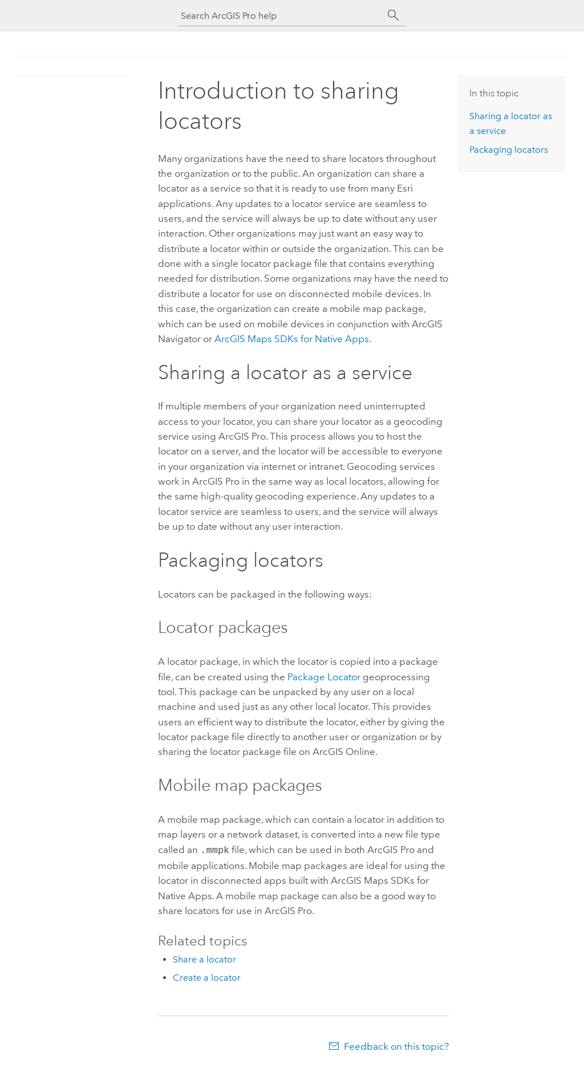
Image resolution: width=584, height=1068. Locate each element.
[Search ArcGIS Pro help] (280, 16)
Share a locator (204, 958)
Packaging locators (508, 149)
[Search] (393, 15)
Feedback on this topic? (396, 1045)
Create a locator (207, 976)
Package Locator (323, 677)
